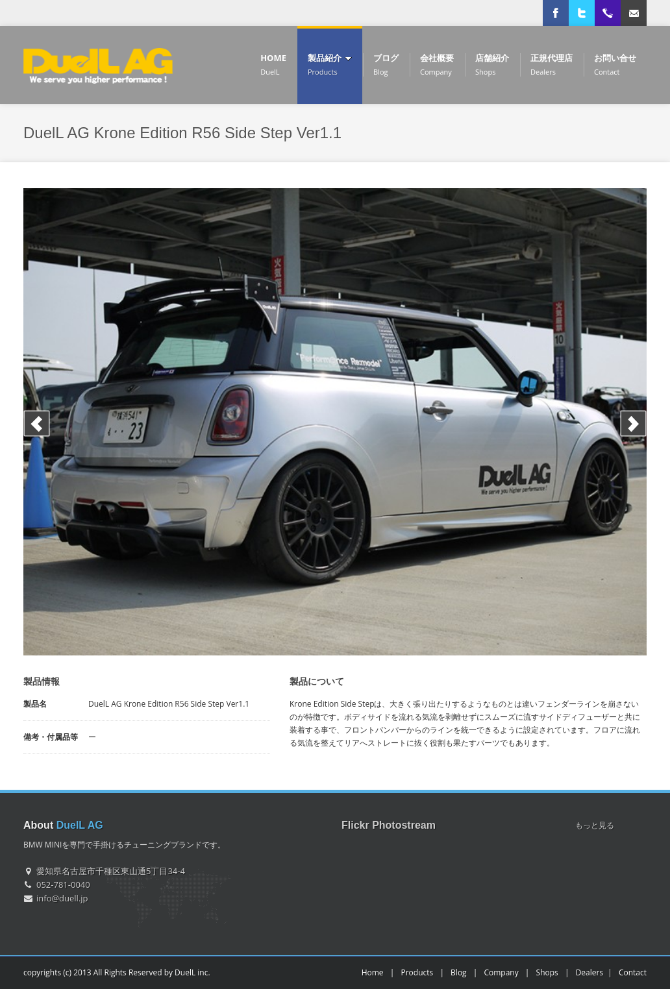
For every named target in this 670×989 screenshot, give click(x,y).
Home (373, 972)
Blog (459, 972)
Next (633, 423)
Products (417, 972)
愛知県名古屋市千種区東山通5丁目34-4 (110, 871)
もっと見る (594, 825)
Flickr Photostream (388, 825)
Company (501, 972)
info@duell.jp (62, 898)
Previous (37, 423)
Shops (547, 972)
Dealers (590, 972)
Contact (633, 972)
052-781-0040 (63, 884)
